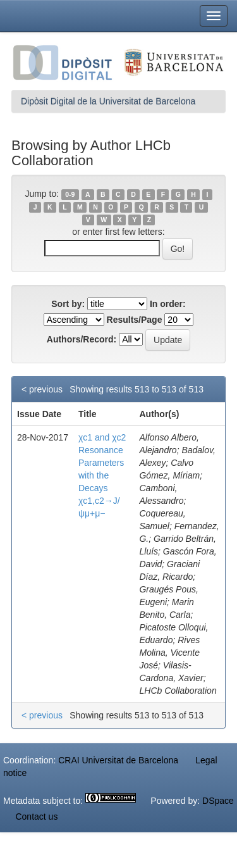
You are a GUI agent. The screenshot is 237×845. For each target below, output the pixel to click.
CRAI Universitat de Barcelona (118, 760)
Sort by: (68, 304)
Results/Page (134, 320)
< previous (42, 389)
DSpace (218, 801)
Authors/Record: (81, 339)
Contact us (36, 816)
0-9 (70, 194)
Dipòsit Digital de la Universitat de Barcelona (108, 101)
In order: (168, 304)
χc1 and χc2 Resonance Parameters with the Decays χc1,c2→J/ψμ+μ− (102, 475)
